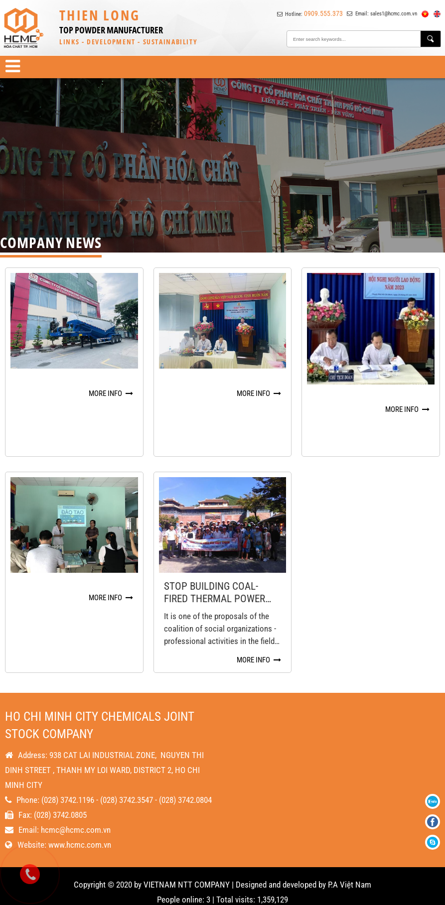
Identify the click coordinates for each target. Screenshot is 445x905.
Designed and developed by (281, 873)
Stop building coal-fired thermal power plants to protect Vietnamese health (214, 577)
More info (111, 393)
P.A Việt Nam (349, 873)
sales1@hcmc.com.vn (393, 13)
